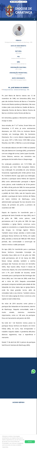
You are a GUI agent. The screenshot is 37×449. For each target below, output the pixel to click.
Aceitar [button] (30, 441)
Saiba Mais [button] (5, 447)
